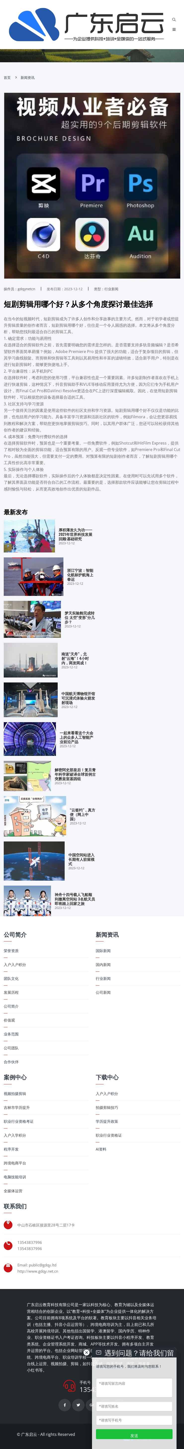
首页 (7, 77)
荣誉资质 (11, 951)
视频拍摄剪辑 (15, 1093)
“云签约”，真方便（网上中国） (82, 814)
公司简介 (11, 1006)
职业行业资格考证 (19, 1121)
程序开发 (11, 1149)
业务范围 (11, 1034)
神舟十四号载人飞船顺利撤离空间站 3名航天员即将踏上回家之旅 (75, 898)
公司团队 (11, 1048)
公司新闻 (103, 992)
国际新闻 (103, 951)
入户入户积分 (15, 964)
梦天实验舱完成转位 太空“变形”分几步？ (80, 617)
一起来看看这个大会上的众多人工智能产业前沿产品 (76, 737)
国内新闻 (103, 964)
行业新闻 (103, 978)
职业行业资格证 (109, 1135)
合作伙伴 (11, 1062)
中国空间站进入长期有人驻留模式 (81, 859)
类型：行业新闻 (106, 289)
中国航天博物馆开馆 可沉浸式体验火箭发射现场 (78, 698)
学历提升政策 (107, 1121)
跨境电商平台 (15, 1163)
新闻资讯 (28, 77)
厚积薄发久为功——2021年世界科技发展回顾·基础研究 (75, 534)
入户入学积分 (15, 1135)
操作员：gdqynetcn (19, 289)
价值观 (9, 1020)
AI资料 (101, 1149)
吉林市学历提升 (17, 1107)
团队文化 (11, 978)
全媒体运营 (13, 1191)
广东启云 (29, 1434)
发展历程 (11, 992)
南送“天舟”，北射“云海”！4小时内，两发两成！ (75, 658)
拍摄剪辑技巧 (107, 1107)
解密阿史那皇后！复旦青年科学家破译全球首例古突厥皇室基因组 (75, 774)
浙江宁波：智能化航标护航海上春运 (80, 574)
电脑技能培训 (15, 1177)
